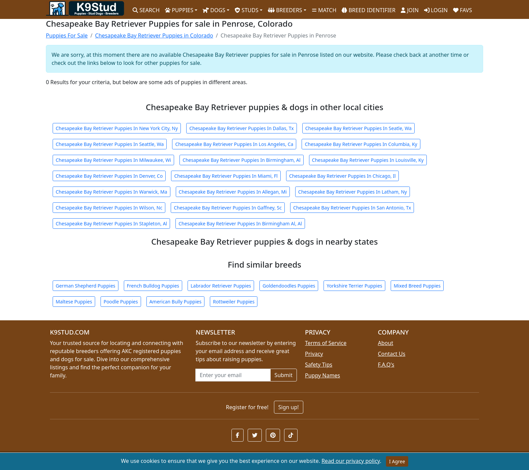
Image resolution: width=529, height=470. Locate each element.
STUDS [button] (246, 10)
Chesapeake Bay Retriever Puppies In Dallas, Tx (241, 128)
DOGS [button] (214, 10)
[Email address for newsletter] (233, 375)
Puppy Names (322, 375)
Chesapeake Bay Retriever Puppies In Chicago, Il (342, 176)
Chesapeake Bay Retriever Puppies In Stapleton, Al (111, 223)
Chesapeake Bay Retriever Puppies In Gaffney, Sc (228, 207)
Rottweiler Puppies (233, 301)
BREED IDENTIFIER (368, 10)
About (385, 343)
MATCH (324, 10)
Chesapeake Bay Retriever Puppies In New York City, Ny (117, 128)
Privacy (314, 353)
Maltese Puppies (74, 301)
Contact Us (391, 353)
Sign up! (288, 407)
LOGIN (436, 10)
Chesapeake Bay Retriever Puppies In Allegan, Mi (233, 192)
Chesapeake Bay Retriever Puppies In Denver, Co (109, 176)
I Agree (397, 461)
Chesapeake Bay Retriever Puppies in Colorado (154, 35)
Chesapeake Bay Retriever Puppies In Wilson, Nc (109, 207)
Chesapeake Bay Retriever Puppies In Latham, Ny (352, 192)
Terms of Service (325, 343)
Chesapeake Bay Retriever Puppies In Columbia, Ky (361, 144)
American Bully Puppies (175, 301)
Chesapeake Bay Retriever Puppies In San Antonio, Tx (352, 207)
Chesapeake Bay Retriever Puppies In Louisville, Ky (368, 160)
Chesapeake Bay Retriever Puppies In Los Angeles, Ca (234, 144)
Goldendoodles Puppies (288, 285)
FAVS (462, 10)
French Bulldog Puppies (153, 285)
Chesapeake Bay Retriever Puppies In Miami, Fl (226, 176)
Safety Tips (318, 364)
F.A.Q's (386, 364)
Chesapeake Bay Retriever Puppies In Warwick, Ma (111, 192)
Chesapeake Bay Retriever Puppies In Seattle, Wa (110, 144)
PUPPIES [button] (179, 10)
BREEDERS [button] (285, 10)
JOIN (410, 10)
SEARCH (146, 10)
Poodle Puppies (121, 301)
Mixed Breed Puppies (417, 285)
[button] (237, 435)
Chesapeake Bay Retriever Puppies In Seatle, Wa (358, 128)
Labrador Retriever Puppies (221, 285)
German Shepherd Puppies (85, 285)
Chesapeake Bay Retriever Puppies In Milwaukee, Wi (113, 160)
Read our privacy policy (351, 461)
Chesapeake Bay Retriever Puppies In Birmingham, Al (241, 160)
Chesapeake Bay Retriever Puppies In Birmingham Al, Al (240, 223)
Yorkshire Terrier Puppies (354, 285)
